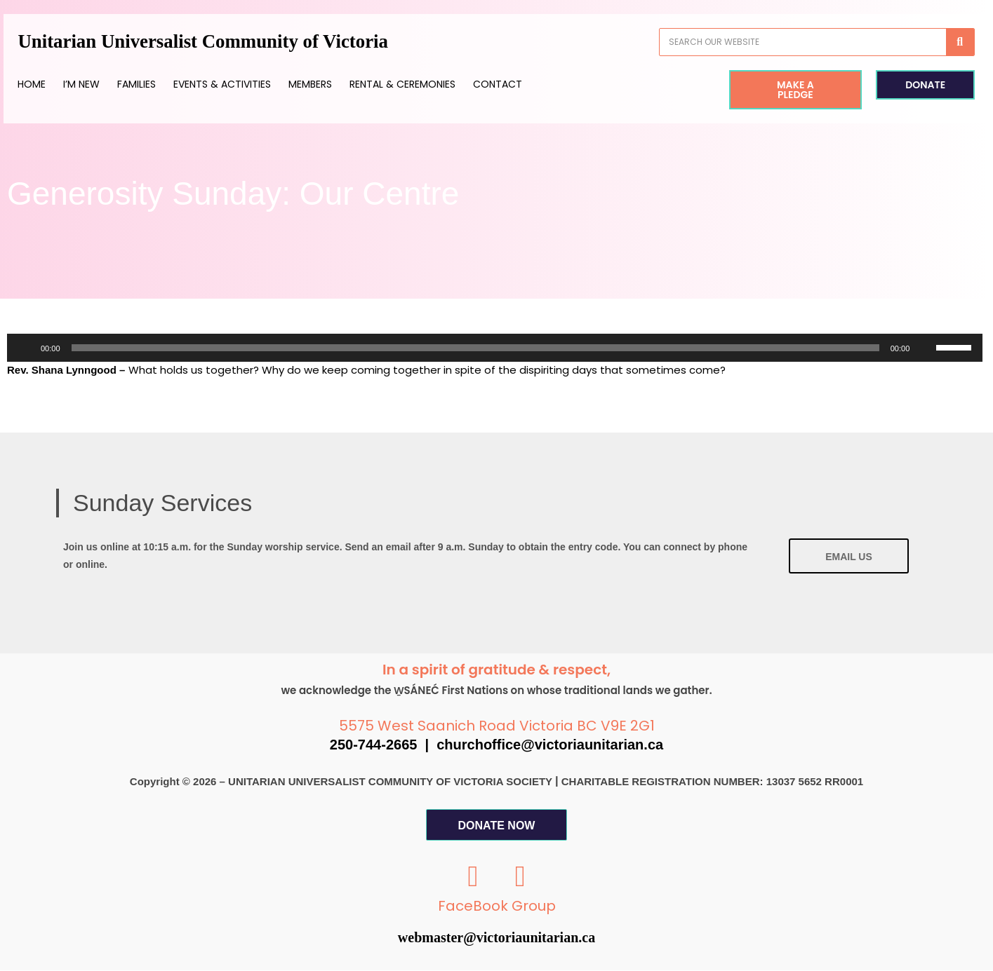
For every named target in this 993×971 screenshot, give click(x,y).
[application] (494, 348)
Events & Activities (243, 84)
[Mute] (925, 348)
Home (53, 84)
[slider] (475, 347)
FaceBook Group (497, 906)
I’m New (102, 84)
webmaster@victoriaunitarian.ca (496, 938)
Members (331, 84)
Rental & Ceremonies (423, 84)
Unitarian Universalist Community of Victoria (232, 42)
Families (157, 84)
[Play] (25, 348)
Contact (518, 84)
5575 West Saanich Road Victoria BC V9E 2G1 (497, 726)
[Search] (939, 42)
